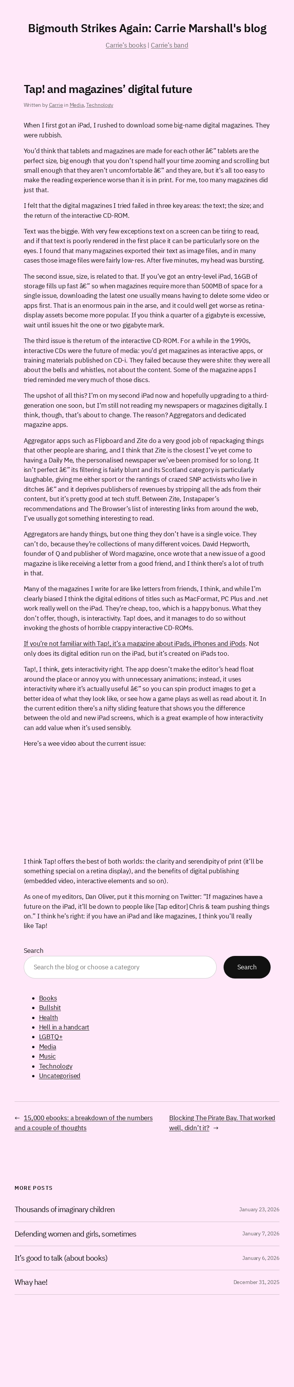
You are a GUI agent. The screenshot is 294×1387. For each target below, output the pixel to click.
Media (77, 104)
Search (34, 950)
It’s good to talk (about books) (61, 1258)
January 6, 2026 (260, 1258)
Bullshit (50, 1007)
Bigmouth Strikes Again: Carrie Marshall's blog (147, 27)
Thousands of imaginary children (64, 1209)
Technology (99, 104)
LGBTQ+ (51, 1036)
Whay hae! (31, 1282)
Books (48, 998)
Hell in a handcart (64, 1027)
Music (47, 1056)
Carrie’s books (126, 45)
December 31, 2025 (256, 1282)
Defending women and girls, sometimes (75, 1234)
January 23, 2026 (259, 1209)
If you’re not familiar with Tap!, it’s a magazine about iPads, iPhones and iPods (135, 643)
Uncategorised (60, 1076)
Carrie (56, 104)
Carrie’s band (169, 45)
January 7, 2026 (260, 1233)
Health (48, 1017)
